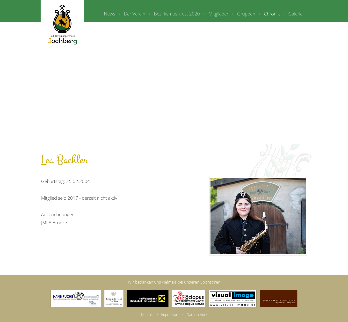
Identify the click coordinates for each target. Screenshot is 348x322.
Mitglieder (218, 14)
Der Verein (134, 14)
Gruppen (246, 14)
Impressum (170, 314)
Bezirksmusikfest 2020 (177, 14)
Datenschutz (197, 314)
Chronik (272, 14)
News (109, 14)
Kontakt (147, 314)
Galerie (295, 14)
